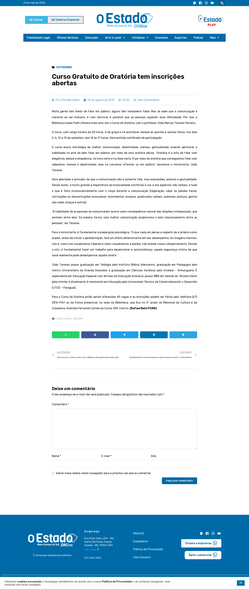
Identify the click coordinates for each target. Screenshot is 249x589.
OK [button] (240, 582)
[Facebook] (200, 3)
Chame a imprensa (201, 545)
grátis (68, 320)
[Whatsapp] (194, 3)
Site (153, 458)
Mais (215, 38)
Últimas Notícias (67, 37)
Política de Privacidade (148, 551)
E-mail (107, 458)
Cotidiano (140, 38)
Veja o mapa (91, 552)
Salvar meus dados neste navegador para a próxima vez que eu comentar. (104, 475)
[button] (222, 3)
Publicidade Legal (38, 37)
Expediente (140, 543)
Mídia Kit (138, 535)
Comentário (60, 406)
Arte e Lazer (115, 38)
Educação (91, 37)
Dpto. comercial (203, 557)
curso (59, 320)
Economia (161, 37)
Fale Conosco (141, 559)
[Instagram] (206, 3)
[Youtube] (212, 3)
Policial (199, 37)
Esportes (181, 37)
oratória (78, 320)
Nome (56, 458)
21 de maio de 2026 (34, 3)
